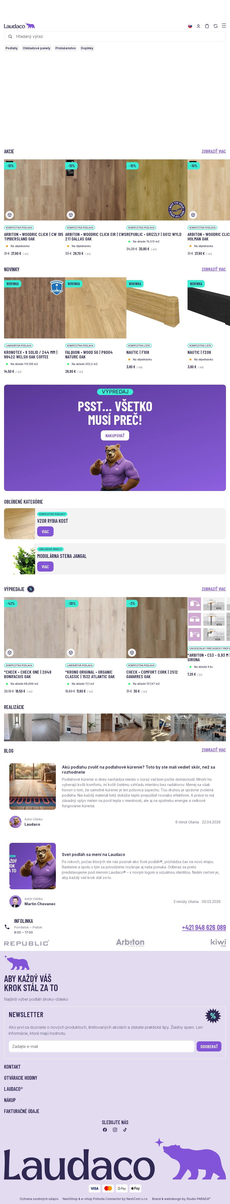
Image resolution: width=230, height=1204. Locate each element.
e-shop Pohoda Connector (101, 1201)
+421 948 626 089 (204, 929)
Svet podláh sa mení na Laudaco (94, 856)
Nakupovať (115, 435)
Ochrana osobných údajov (39, 1201)
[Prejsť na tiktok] (125, 1132)
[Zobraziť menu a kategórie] (224, 25)
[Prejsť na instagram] (115, 1132)
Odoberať (209, 1049)
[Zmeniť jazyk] (190, 26)
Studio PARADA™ (199, 1201)
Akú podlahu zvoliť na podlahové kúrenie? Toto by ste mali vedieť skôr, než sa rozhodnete (139, 770)
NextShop (70, 1201)
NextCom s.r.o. (137, 1201)
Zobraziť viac (214, 151)
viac (45, 531)
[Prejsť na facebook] (105, 1132)
